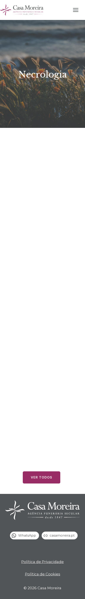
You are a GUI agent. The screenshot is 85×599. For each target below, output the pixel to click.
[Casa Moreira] (21, 10)
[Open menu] (78, 10)
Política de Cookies (42, 574)
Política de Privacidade (42, 562)
